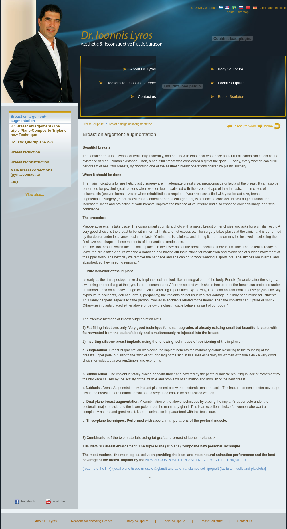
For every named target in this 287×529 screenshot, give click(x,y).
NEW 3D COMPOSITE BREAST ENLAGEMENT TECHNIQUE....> (196, 460)
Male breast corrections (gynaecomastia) (31, 172)
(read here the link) (97, 469)
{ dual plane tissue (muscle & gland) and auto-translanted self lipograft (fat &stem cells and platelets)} (189, 469)
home (231, 12)
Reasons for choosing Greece (131, 83)
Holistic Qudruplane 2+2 (32, 142)
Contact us (147, 96)
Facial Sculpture (231, 83)
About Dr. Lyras (143, 69)
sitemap (243, 12)
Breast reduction (25, 152)
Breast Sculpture (231, 96)
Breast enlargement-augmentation (29, 118)
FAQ (14, 182)
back (238, 126)
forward (250, 126)
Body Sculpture (230, 69)
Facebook (28, 501)
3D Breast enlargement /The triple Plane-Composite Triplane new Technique (38, 130)
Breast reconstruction (30, 162)
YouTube (58, 501)
